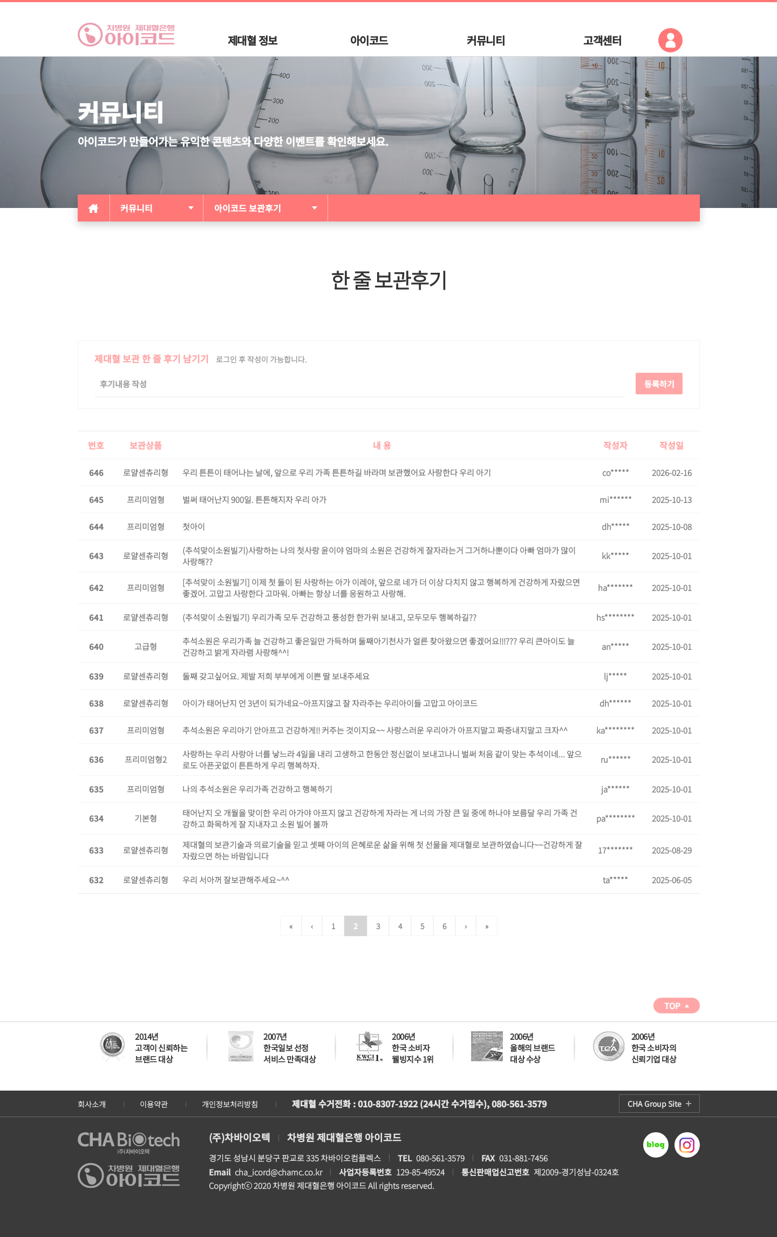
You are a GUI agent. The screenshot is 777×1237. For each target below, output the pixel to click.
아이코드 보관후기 (247, 207)
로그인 (670, 40)
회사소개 (92, 1104)
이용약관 (154, 1104)
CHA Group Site (654, 1103)
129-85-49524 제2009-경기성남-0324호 (479, 1172)
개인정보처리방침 (230, 1104)
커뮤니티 (136, 207)
